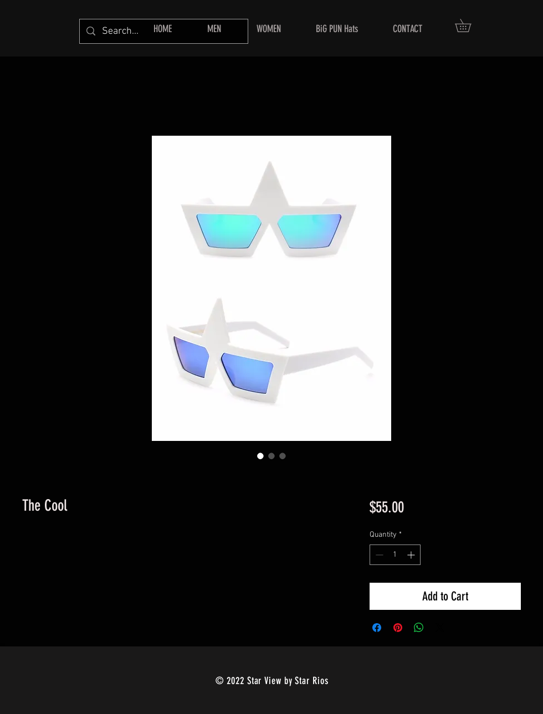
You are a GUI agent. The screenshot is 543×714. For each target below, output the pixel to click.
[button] (469, 25)
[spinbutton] (395, 554)
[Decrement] (378, 554)
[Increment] (412, 554)
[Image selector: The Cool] (260, 455)
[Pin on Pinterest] (397, 627)
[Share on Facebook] (376, 627)
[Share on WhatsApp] (419, 627)
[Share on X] (440, 627)
